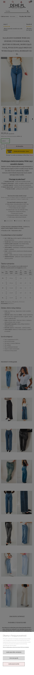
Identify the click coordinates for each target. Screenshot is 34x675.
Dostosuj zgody (14, 658)
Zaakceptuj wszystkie (13, 664)
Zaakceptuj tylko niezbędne (13, 652)
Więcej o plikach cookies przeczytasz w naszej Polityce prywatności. (16, 647)
